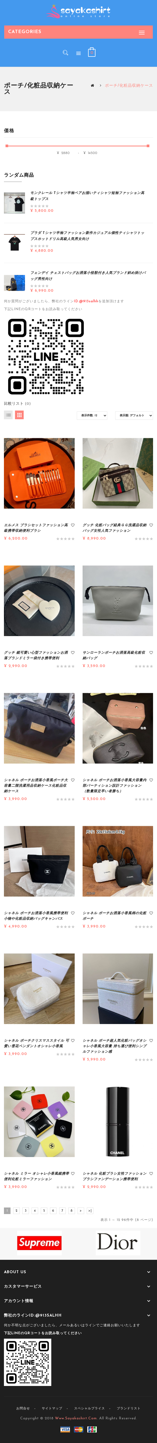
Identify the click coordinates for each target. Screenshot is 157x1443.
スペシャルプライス (89, 1408)
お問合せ (23, 1408)
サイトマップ (52, 1408)
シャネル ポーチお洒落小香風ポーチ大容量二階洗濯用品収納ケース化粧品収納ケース (36, 786)
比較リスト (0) (17, 404)
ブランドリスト (129, 1408)
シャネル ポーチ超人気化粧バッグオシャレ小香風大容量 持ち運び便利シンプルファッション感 (114, 1046)
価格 (9, 131)
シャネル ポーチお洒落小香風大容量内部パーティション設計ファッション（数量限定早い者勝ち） (114, 786)
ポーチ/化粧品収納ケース (129, 86)
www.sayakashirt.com (76, 1418)
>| (90, 1210)
